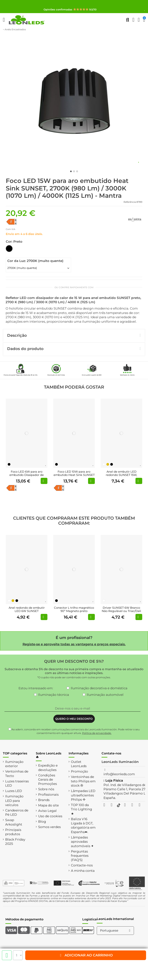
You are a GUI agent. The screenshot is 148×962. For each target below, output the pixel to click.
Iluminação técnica (53, 695)
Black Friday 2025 (15, 841)
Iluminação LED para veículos (14, 800)
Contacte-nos (82, 865)
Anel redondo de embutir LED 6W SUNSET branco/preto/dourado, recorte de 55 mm (27, 613)
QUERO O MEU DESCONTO (74, 718)
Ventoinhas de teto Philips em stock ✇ (83, 781)
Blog (42, 821)
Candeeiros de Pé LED (16, 812)
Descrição (74, 335)
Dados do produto (74, 348)
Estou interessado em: (35, 688)
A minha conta (83, 871)
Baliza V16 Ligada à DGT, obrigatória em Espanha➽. (83, 825)
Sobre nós (46, 789)
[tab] (74, 336)
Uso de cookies (50, 816)
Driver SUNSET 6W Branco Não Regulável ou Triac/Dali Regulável (121, 611)
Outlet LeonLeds (79, 764)
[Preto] (9, 464)
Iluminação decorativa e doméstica (99, 688)
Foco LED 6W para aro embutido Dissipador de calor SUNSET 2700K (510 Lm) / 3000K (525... (26, 477)
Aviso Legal (47, 811)
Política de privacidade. (97, 733)
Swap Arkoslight (13, 822)
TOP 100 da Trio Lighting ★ (81, 809)
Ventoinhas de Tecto (16, 773)
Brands (44, 800)
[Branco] (104, 464)
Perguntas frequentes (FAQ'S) (79, 855)
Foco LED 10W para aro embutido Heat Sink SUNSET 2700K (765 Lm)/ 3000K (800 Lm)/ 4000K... (74, 477)
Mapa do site (48, 805)
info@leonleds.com (119, 774)
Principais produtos (13, 832)
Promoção (79, 771)
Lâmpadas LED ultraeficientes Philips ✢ (83, 795)
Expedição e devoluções (48, 767)
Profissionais (48, 794)
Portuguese (116, 930)
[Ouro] (107, 464)
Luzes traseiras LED (17, 783)
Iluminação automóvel (105, 695)
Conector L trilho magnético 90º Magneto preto (74, 609)
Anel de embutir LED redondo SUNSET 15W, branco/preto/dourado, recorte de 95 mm (121, 477)
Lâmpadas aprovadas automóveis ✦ (82, 841)
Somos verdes (49, 827)
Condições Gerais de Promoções (47, 779)
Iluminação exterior (14, 764)
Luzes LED (13, 791)
